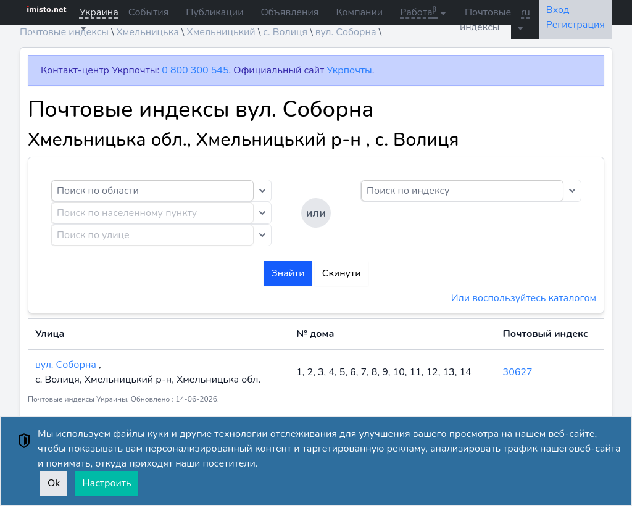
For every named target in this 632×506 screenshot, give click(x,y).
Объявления (289, 12)
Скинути (341, 273)
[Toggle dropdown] (262, 191)
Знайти (287, 273)
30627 (518, 372)
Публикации (214, 12)
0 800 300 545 (195, 70)
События (148, 12)
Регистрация (575, 24)
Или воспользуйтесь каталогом (523, 298)
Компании (359, 12)
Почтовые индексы (485, 20)
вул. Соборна (67, 364)
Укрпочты (349, 70)
